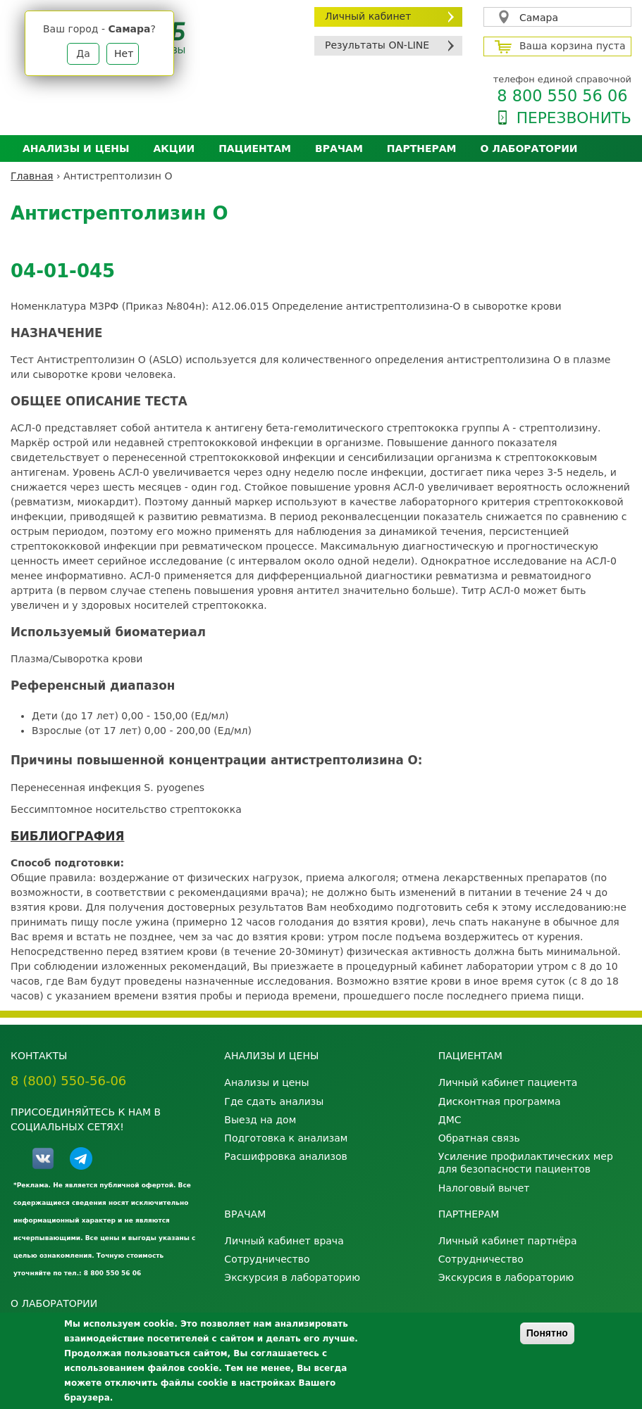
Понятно (547, 1333)
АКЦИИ (174, 148)
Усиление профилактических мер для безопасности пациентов (525, 1163)
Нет (123, 53)
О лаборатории (529, 148)
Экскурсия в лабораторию (292, 1277)
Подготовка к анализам (285, 1138)
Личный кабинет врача (283, 1240)
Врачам (339, 148)
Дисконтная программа (499, 1101)
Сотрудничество (266, 1259)
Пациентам (254, 148)
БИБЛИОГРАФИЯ (67, 836)
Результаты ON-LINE (377, 45)
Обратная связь (479, 1138)
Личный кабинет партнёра (507, 1240)
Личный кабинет (368, 16)
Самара (538, 17)
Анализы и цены (76, 148)
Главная (32, 176)
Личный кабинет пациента (508, 1082)
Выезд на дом (260, 1119)
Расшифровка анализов (285, 1156)
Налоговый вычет (484, 1188)
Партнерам (422, 148)
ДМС (450, 1119)
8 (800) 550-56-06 (68, 1080)
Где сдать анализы (273, 1101)
